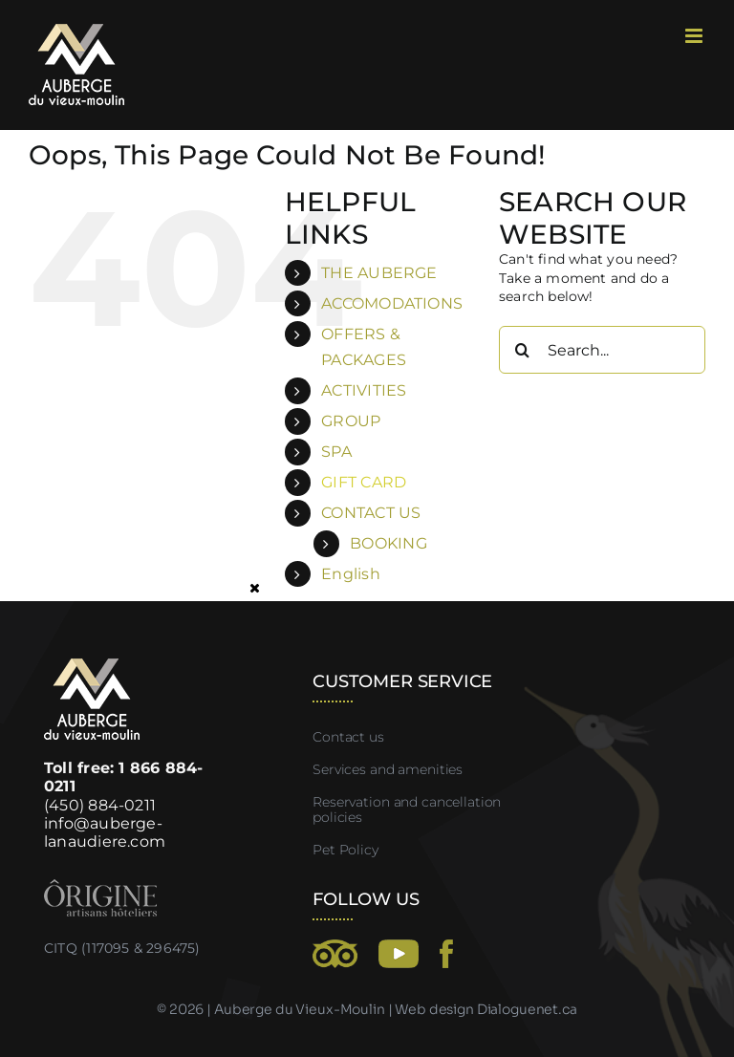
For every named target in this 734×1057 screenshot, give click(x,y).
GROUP (350, 421)
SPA (336, 451)
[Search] (523, 350)
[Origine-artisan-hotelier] (100, 886)
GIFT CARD (363, 482)
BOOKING (388, 543)
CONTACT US (371, 513)
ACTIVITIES (363, 390)
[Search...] (602, 350)
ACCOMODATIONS (392, 303)
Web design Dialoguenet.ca (486, 1009)
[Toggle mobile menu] (695, 36)
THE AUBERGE (379, 273)
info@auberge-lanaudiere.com (104, 832)
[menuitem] (395, 574)
